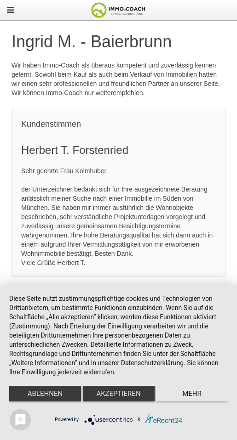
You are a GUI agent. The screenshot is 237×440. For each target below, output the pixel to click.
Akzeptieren (118, 393)
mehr (192, 393)
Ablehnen (45, 393)
